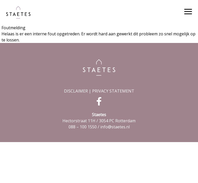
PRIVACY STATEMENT (113, 91)
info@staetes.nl (115, 127)
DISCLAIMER (76, 91)
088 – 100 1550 (83, 127)
